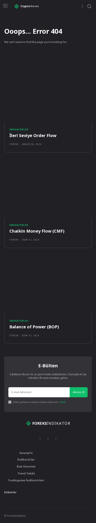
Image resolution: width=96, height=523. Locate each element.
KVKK (62, 402)
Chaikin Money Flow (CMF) (36, 231)
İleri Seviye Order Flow (32, 135)
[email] (39, 392)
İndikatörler (18, 129)
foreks (14, 144)
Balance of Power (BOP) (34, 327)
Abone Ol (78, 392)
